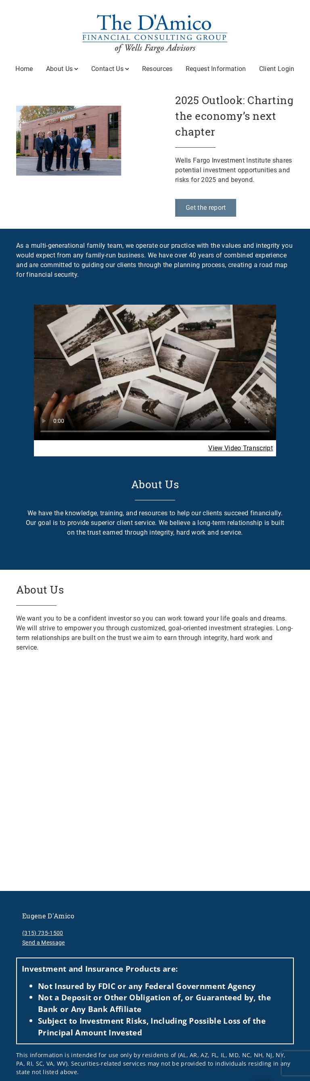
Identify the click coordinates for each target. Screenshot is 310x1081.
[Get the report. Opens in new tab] (205, 208)
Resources (157, 69)
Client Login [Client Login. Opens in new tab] (277, 69)
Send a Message (43, 942)
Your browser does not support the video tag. (155, 372)
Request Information (216, 69)
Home (24, 69)
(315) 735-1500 (42, 933)
